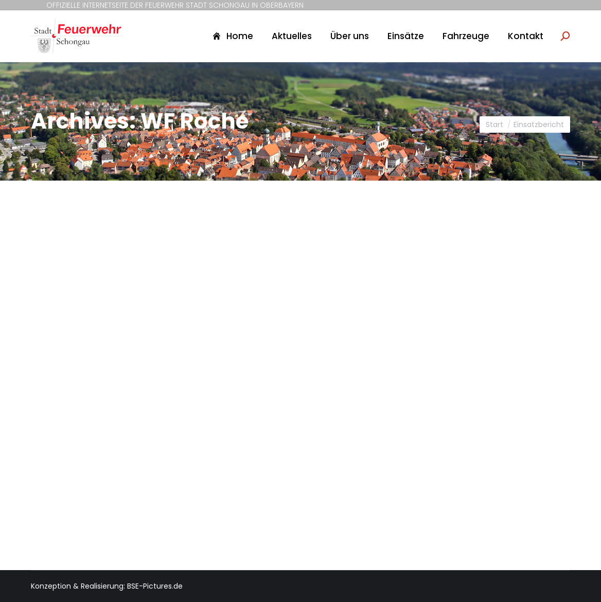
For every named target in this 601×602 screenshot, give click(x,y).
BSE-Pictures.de (155, 586)
